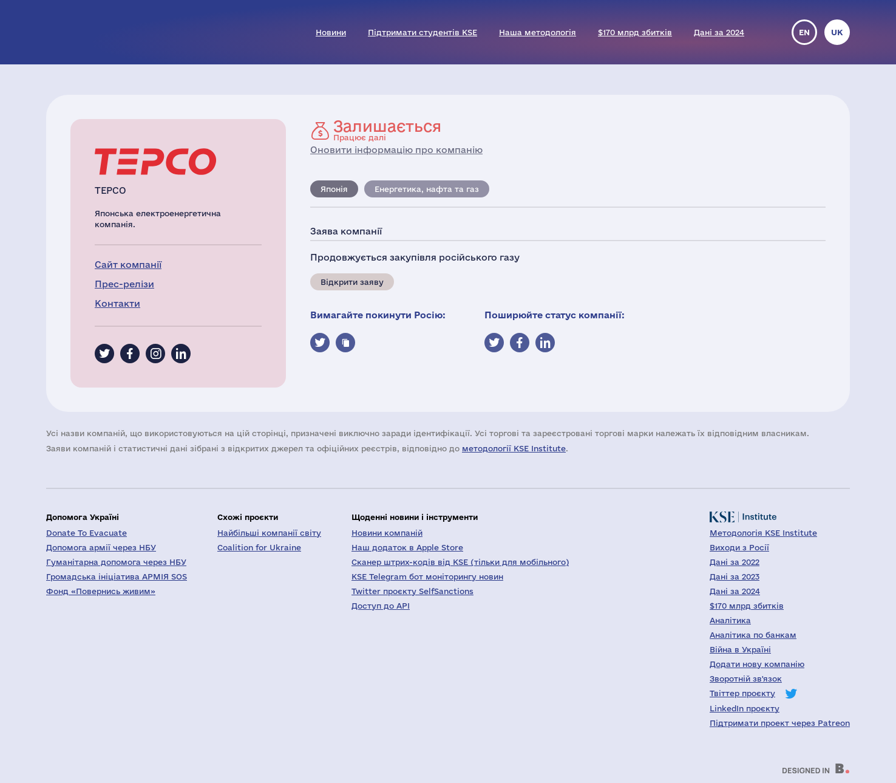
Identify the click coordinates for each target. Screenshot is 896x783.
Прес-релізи (124, 284)
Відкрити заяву (352, 282)
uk (837, 32)
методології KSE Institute (514, 448)
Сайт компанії (128, 264)
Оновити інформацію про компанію (396, 150)
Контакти (117, 303)
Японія (334, 189)
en (804, 32)
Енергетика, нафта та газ (427, 189)
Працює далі (387, 130)
